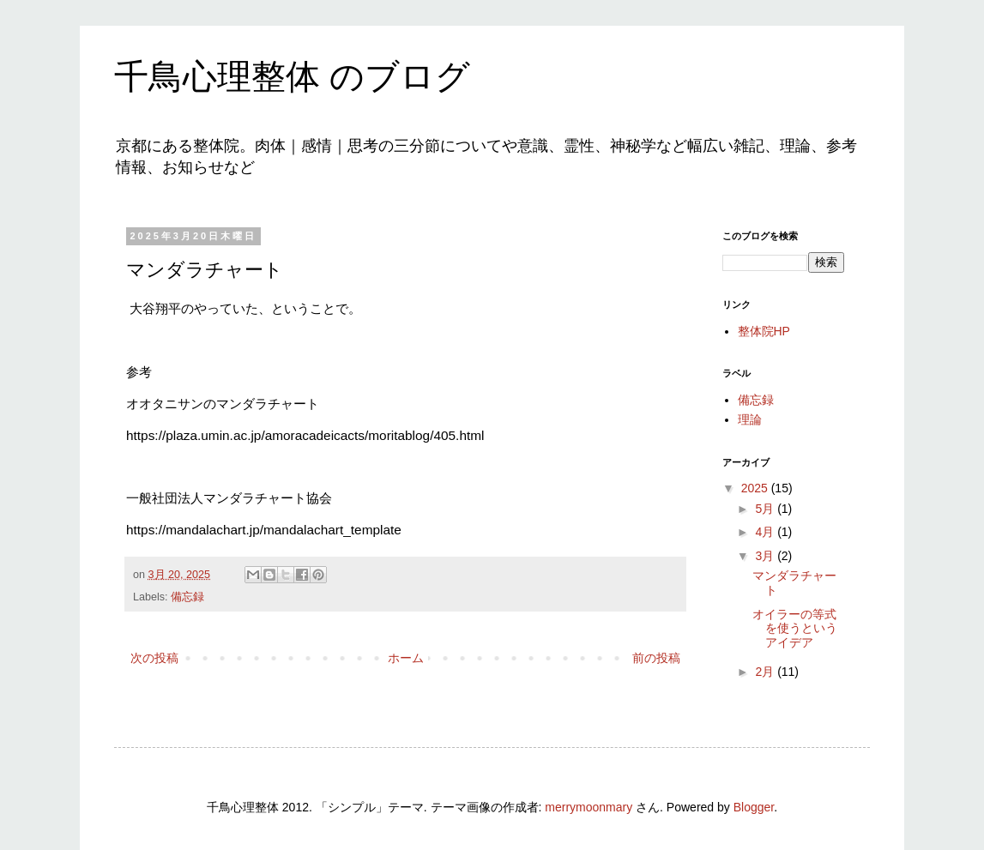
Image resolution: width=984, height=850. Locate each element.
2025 (756, 488)
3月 (766, 556)
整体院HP (764, 331)
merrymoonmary (588, 807)
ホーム (406, 658)
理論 (750, 419)
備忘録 (187, 597)
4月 (766, 532)
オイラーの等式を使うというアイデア (794, 628)
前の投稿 (656, 658)
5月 (766, 508)
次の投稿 (154, 658)
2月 (766, 671)
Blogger (753, 807)
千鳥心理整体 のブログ (292, 76)
